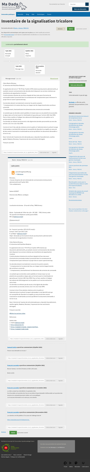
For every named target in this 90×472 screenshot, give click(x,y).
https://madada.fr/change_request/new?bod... (24, 327)
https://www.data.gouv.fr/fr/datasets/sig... (18, 420)
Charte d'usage (28, 455)
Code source (85, 464)
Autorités (20, 14)
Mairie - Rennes (73, 197)
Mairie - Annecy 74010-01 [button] (19, 160)
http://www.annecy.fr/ (17, 325)
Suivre (71, 29)
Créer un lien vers (44, 152)
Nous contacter (18, 455)
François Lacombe (13, 365)
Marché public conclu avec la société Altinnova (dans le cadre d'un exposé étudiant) (78, 183)
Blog (27, 14)
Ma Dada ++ (72, 102)
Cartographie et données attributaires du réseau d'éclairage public (76, 125)
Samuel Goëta (11, 347)
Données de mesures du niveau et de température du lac (79, 117)
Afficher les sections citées (17, 313)
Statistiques (40, 14)
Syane (70, 138)
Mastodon (77, 464)
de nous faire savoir (9, 34)
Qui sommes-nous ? (6, 455)
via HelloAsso (61, 447)
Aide (33, 14)
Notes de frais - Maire (75, 142)
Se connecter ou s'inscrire (57, 4)
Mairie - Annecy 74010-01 (21, 28)
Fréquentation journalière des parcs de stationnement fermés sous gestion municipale (78, 174)
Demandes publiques (8, 14)
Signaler (54, 152)
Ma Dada (14, 6)
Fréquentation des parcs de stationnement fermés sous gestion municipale (77, 158)
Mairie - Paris (72, 187)
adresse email (18, 217)
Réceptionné (54, 78)
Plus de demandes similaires (75, 200)
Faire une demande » (80, 9)
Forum (49, 14)
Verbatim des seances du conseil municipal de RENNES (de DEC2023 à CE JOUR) (78, 192)
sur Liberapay (52, 447)
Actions (60, 29)
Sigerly (71, 153)
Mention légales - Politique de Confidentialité (13, 457)
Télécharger (20, 174)
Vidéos (71, 464)
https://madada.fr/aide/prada (19, 329)
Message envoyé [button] (10, 78)
